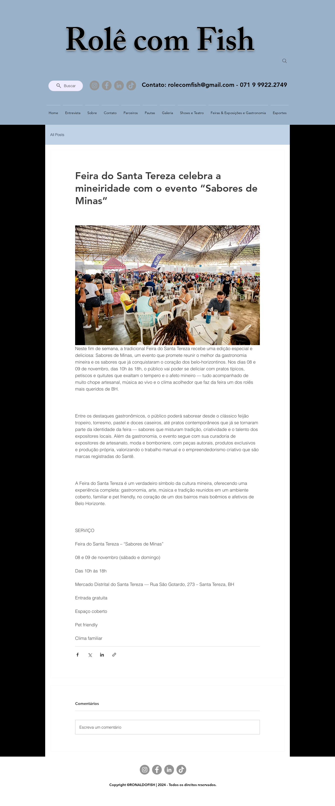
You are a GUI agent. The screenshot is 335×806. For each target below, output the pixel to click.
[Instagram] (94, 85)
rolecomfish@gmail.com (201, 84)
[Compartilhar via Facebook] (77, 654)
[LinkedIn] (119, 85)
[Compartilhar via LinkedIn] (102, 654)
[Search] (284, 61)
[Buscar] (65, 86)
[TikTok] (131, 85)
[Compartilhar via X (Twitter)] (89, 654)
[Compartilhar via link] (114, 654)
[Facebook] (107, 85)
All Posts (57, 134)
